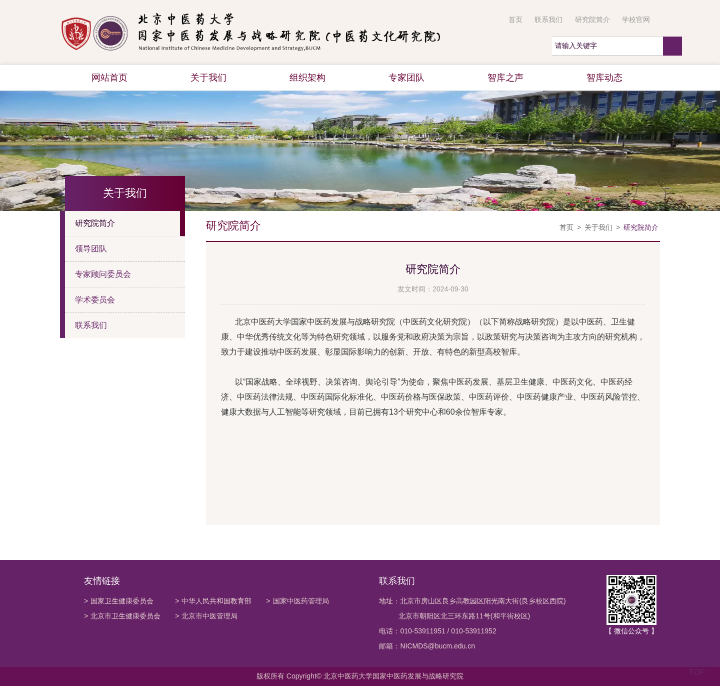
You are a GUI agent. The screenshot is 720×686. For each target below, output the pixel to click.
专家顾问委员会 (103, 274)
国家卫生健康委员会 (119, 601)
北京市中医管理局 (206, 616)
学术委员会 (95, 299)
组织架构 (308, 78)
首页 (515, 20)
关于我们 (208, 78)
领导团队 (91, 248)
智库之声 (506, 78)
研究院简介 (592, 20)
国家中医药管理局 (297, 601)
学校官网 (636, 20)
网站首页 (110, 78)
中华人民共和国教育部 (213, 601)
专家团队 (406, 78)
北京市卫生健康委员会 (122, 616)
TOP (696, 666)
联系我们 (548, 20)
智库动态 (604, 78)
